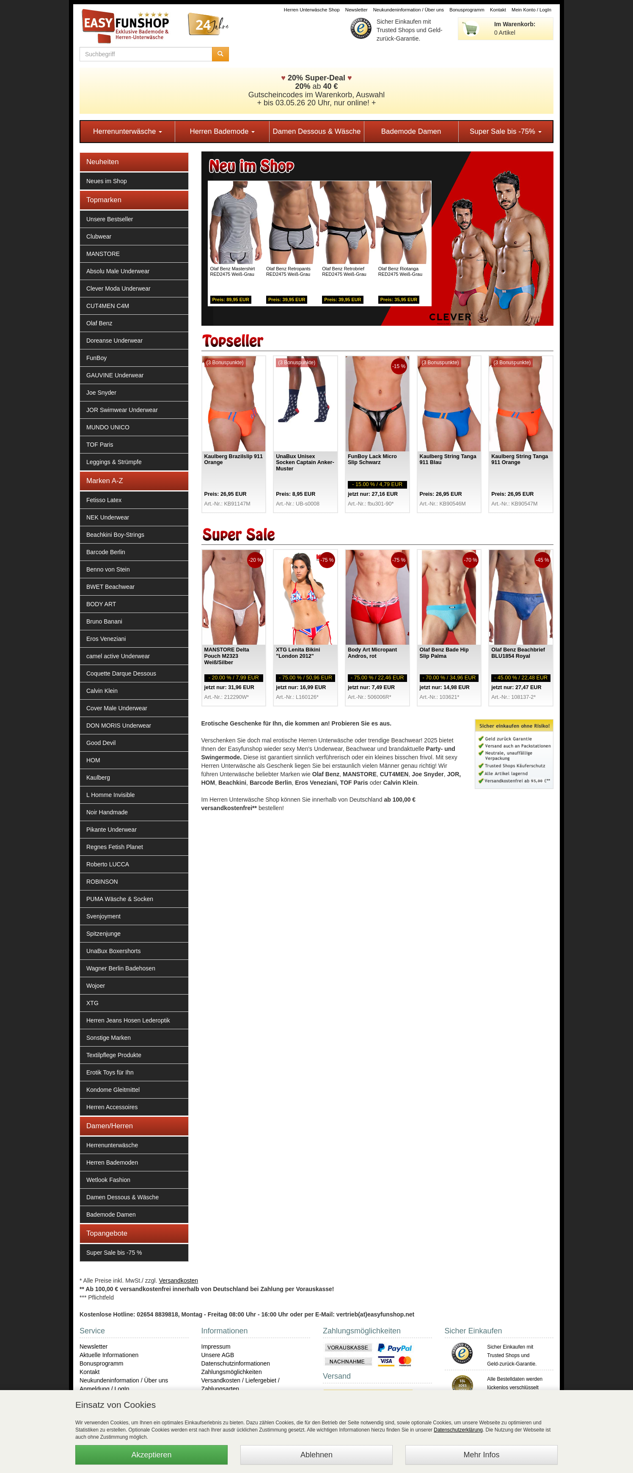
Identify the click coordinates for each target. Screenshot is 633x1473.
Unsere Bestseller (109, 219)
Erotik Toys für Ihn (110, 1072)
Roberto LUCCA (107, 864)
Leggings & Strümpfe (114, 462)
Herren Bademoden (112, 1162)
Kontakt (498, 9)
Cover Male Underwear (116, 708)
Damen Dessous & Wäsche (317, 131)
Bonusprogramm (466, 9)
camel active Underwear (118, 656)
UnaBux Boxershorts (113, 951)
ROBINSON (102, 881)
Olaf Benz (99, 323)
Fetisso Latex (103, 500)
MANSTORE (103, 253)
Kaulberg (98, 777)
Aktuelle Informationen (109, 1355)
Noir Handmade (107, 812)
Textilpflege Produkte (113, 1055)
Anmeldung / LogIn (104, 1388)
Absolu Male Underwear (117, 271)
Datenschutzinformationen (235, 1363)
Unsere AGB (217, 1355)
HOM (93, 760)
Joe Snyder (101, 392)
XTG (92, 1003)
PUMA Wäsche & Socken (119, 899)
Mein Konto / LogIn (531, 9)
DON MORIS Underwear (118, 725)
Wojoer (95, 985)
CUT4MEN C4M (107, 305)
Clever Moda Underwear (118, 288)
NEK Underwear (107, 517)
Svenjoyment (103, 916)
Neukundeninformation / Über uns (408, 9)
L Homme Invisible (110, 794)
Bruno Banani (104, 621)
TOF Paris (99, 444)
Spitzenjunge (103, 933)
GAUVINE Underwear (114, 375)
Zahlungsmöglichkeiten (231, 1372)
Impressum (216, 1346)
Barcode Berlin (105, 552)
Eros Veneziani (106, 638)
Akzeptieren (151, 1455)
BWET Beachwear (110, 586)
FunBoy (96, 358)
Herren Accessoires (112, 1107)
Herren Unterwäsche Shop (312, 9)
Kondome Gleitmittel (113, 1089)
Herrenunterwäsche (127, 131)
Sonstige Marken (108, 1037)
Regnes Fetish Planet (114, 847)
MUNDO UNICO (107, 427)
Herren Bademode (222, 131)
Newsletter (356, 9)
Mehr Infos (481, 1455)
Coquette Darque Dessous (121, 673)
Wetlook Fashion (108, 1179)
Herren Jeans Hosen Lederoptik (128, 1020)
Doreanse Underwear (114, 340)
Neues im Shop (106, 181)
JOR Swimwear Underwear (122, 410)
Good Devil (101, 742)
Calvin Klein (102, 690)
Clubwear (98, 236)
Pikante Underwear (111, 829)
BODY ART (101, 604)
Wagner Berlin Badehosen (120, 968)
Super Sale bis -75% (506, 131)
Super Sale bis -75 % (114, 1252)
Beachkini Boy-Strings (115, 534)
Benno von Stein (108, 569)
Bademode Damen (411, 131)
